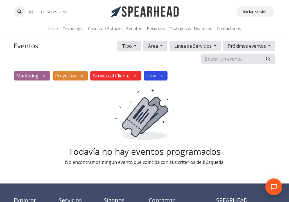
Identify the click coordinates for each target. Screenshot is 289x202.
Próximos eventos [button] (247, 46)
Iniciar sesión (255, 11)
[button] (19, 11)
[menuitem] (53, 28)
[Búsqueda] (268, 59)
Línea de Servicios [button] (193, 46)
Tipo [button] (127, 46)
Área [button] (153, 46)
